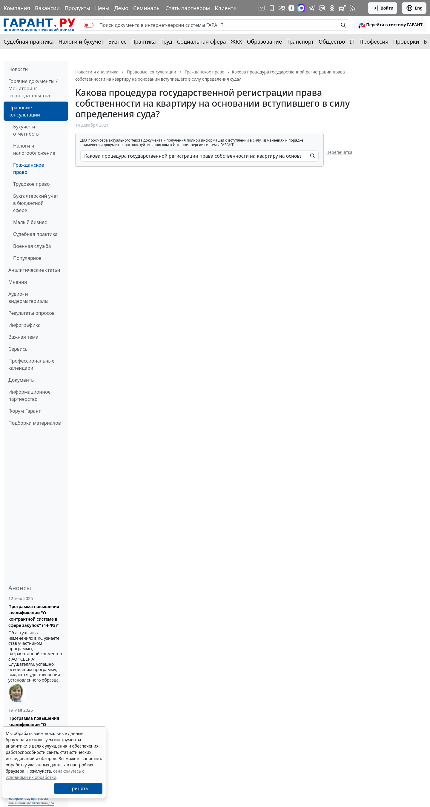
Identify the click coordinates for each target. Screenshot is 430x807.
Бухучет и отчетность (26, 130)
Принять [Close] (78, 788)
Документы (21, 380)
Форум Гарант (24, 411)
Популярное (27, 258)
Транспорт (300, 41)
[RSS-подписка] (352, 8)
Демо (121, 8)
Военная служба (32, 246)
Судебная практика (29, 41)
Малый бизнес (30, 222)
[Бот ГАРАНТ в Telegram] (321, 8)
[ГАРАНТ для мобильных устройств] (271, 8)
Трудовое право (31, 184)
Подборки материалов (34, 423)
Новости (18, 69)
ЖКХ (236, 41)
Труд (166, 41)
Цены (102, 8)
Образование (264, 41)
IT (352, 41)
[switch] (88, 25)
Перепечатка (339, 152)
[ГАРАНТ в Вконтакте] (281, 8)
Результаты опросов (31, 313)
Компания (17, 8)
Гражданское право (28, 168)
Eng (414, 8)
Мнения (17, 282)
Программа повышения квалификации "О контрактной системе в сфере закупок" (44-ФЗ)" (33, 616)
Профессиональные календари (31, 364)
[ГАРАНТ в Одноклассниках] (332, 8)
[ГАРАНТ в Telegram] (311, 8)
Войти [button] (383, 8)
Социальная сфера (201, 41)
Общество (332, 41)
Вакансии (47, 8)
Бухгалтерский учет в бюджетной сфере (35, 203)
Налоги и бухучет (81, 41)
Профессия (374, 41)
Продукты (77, 8)
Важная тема (23, 337)
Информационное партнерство (29, 395)
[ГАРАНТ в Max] (301, 8)
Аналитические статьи (34, 270)
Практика (143, 41)
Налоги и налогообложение (34, 149)
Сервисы (18, 349)
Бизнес (117, 41)
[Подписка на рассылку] (261, 8)
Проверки (406, 41)
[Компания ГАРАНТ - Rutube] (342, 8)
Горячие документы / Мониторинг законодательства (33, 88)
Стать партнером (187, 8)
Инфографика (24, 325)
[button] (390, 25)
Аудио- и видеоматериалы (28, 297)
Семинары (147, 8)
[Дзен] (291, 8)
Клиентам (227, 8)
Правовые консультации (24, 111)
